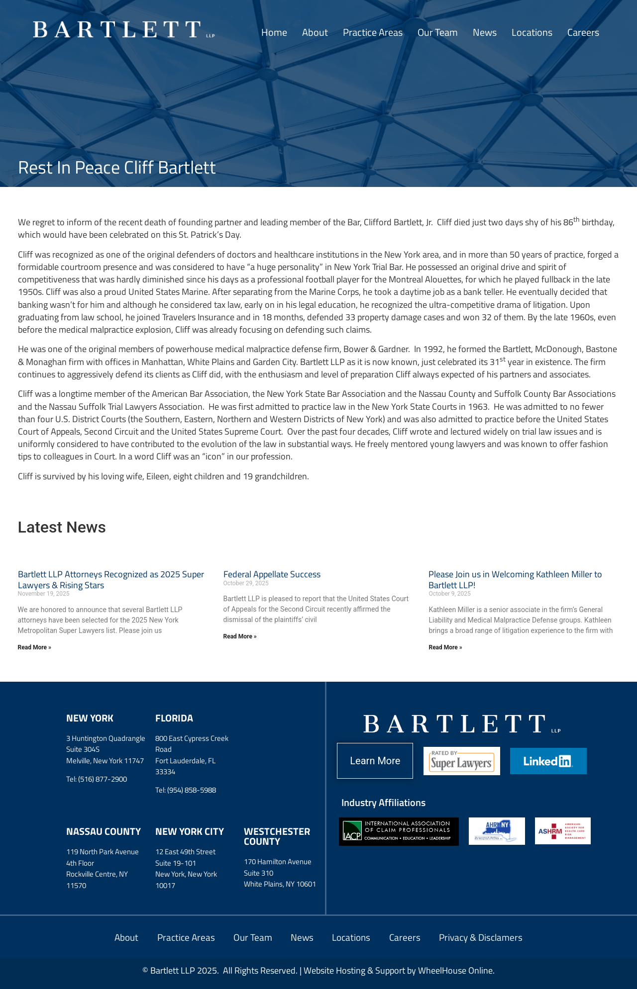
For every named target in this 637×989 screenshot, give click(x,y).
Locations (532, 32)
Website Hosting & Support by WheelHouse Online (398, 970)
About (315, 32)
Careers (583, 32)
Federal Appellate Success (271, 574)
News (485, 32)
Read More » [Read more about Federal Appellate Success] (240, 636)
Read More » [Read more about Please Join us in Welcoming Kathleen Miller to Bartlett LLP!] (445, 647)
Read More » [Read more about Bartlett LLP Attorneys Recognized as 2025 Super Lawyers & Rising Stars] (34, 647)
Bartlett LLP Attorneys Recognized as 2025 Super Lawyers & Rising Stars (111, 579)
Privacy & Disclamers (489, 937)
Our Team (438, 32)
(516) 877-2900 (102, 779)
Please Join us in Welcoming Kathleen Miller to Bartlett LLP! (515, 579)
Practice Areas (373, 32)
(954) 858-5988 (191, 790)
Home (274, 32)
